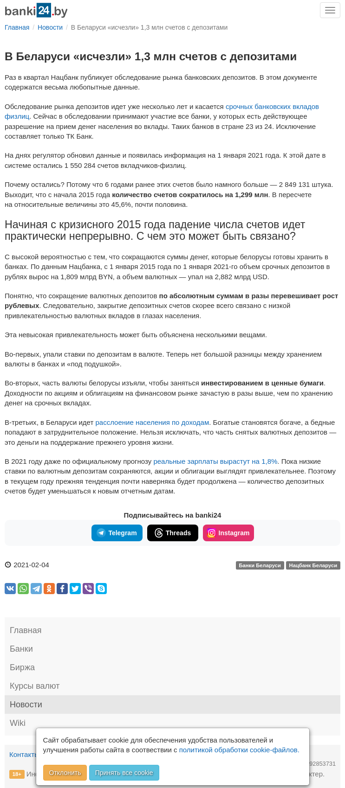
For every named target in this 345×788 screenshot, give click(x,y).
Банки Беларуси (259, 565)
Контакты (24, 754)
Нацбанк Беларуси (313, 565)
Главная (26, 630)
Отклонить (65, 772)
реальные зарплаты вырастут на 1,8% (215, 461)
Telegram (117, 533)
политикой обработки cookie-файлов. (239, 750)
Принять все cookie (124, 772)
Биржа (22, 667)
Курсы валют (34, 686)
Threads (172, 533)
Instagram (228, 533)
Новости (26, 704)
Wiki (18, 723)
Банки (21, 648)
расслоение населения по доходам (152, 422)
